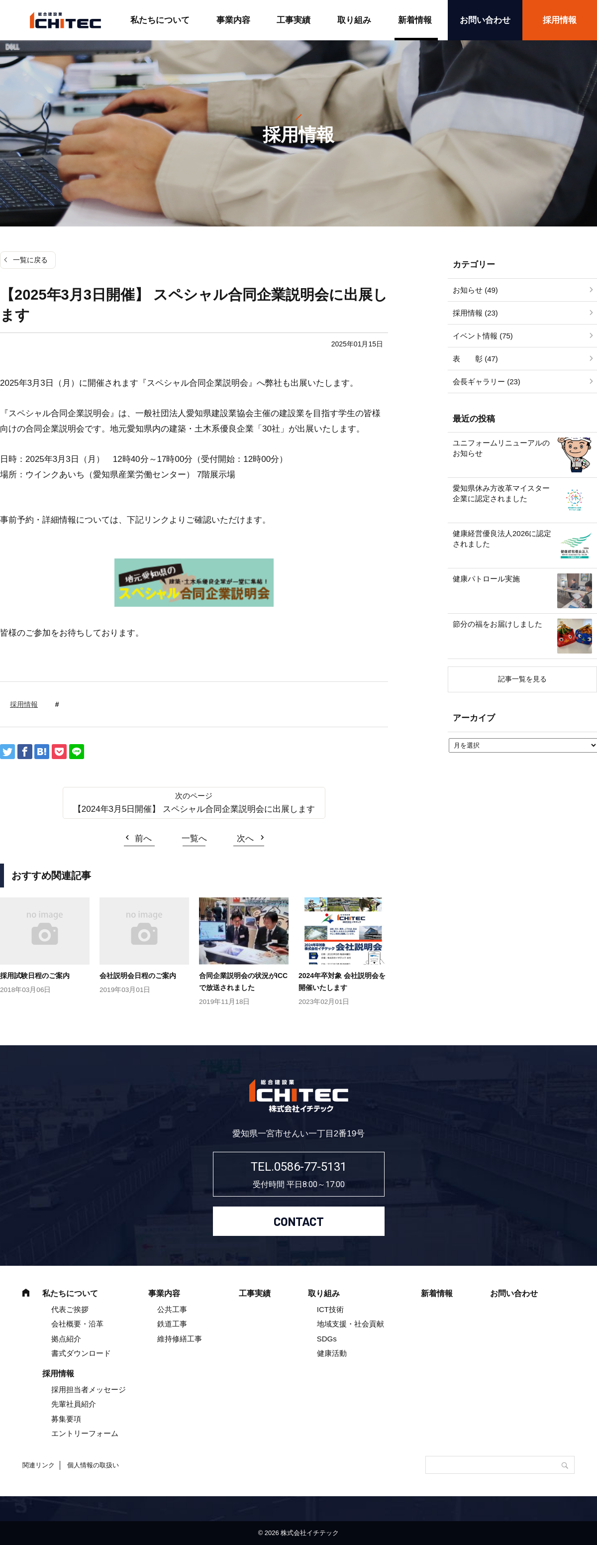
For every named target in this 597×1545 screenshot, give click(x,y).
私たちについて (160, 20)
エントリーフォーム (84, 1433)
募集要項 (66, 1419)
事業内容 (233, 20)
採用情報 (560, 20)
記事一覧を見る (522, 679)
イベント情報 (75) (483, 335)
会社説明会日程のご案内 (138, 976)
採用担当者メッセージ (88, 1389)
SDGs (327, 1338)
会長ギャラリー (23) (486, 381)
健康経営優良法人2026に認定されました (502, 538)
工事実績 (293, 20)
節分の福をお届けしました (497, 624)
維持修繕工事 (179, 1338)
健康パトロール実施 (486, 578)
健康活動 (332, 1353)
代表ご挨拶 (70, 1309)
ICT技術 (330, 1309)
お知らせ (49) (475, 290)
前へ (143, 838)
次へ (245, 838)
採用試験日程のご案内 (35, 976)
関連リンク (38, 1465)
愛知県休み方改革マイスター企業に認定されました (501, 493)
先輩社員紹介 (73, 1404)
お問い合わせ (485, 20)
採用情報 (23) (475, 313)
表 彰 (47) (475, 358)
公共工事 (172, 1309)
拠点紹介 (66, 1338)
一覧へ (194, 838)
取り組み (354, 20)
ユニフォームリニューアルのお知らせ (501, 448)
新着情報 (415, 20)
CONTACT (299, 1221)
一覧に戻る (30, 260)
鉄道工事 (172, 1324)
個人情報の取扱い (93, 1465)
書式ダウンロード (81, 1353)
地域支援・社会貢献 (350, 1324)
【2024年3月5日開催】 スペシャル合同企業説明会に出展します (194, 809)
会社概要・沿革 (77, 1324)
